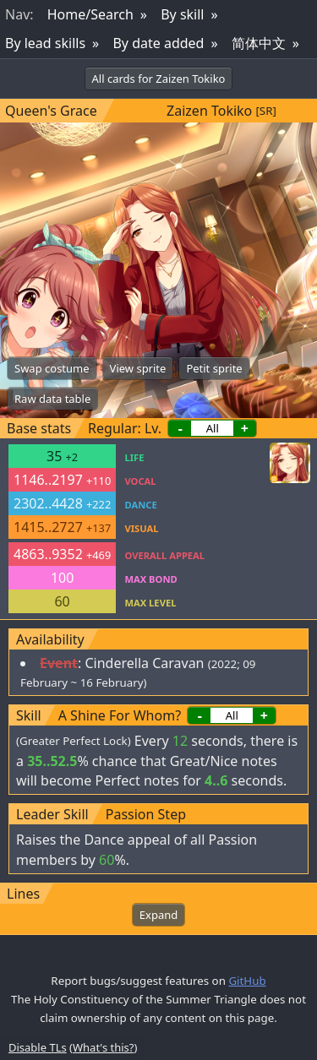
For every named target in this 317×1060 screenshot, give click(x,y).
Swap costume (52, 368)
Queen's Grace (51, 110)
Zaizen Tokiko (209, 110)
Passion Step (146, 814)
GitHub (246, 980)
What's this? (103, 1047)
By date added (158, 43)
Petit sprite (214, 368)
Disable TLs (37, 1047)
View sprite (138, 368)
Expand (158, 914)
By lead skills (45, 43)
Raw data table (52, 398)
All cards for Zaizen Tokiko (159, 78)
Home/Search (90, 14)
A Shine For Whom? (119, 715)
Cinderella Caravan (144, 663)
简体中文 (259, 43)
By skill (182, 14)
